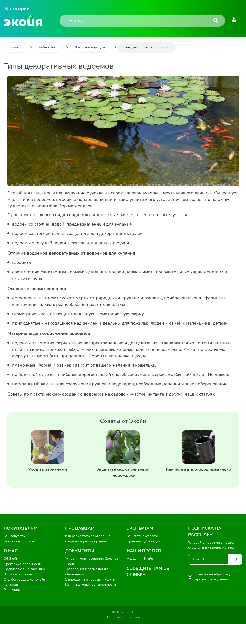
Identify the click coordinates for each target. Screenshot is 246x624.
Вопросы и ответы (18, 574)
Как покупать (14, 536)
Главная (15, 47)
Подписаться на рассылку (24, 569)
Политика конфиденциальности (90, 584)
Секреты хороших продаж (85, 541)
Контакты (11, 584)
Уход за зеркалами (47, 469)
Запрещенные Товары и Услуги (90, 579)
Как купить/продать (90, 47)
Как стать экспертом (143, 536)
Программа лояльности (22, 564)
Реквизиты (12, 590)
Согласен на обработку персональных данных (211, 577)
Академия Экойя (140, 558)
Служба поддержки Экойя (24, 579)
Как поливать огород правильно (198, 469)
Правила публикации (143, 541)
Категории (17, 8)
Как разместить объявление (87, 536)
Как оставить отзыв (19, 541)
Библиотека (48, 47)
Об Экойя (11, 558)
